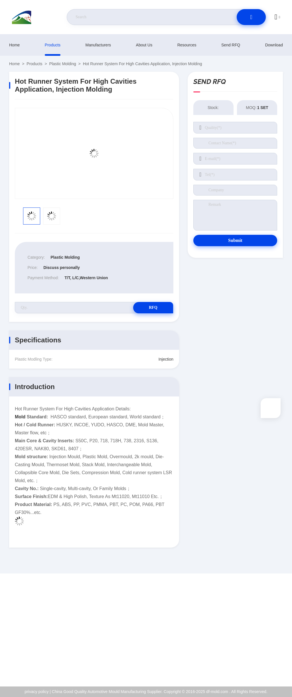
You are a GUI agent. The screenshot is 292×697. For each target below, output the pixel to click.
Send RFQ (230, 45)
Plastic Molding (62, 63)
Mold (20, 416)
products (52, 45)
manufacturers (98, 45)
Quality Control (261, 640)
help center (258, 665)
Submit (235, 240)
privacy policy (260, 653)
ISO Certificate (261, 628)
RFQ (153, 307)
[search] (251, 17)
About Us (144, 45)
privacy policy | (38, 691)
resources (186, 45)
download (274, 45)
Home (14, 45)
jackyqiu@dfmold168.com (43, 634)
